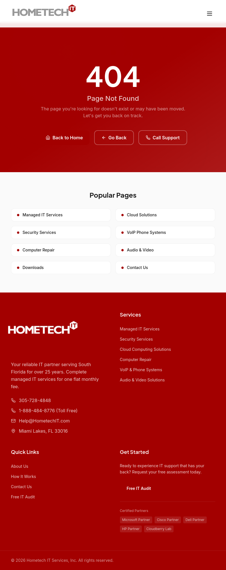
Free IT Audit (23, 496)
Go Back (114, 137)
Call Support (163, 137)
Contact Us (21, 486)
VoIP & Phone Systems (141, 369)
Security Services (136, 339)
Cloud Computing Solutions (145, 349)
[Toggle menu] (209, 13)
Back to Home (64, 137)
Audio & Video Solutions (142, 379)
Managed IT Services (140, 328)
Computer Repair (136, 359)
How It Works (23, 476)
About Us (19, 466)
